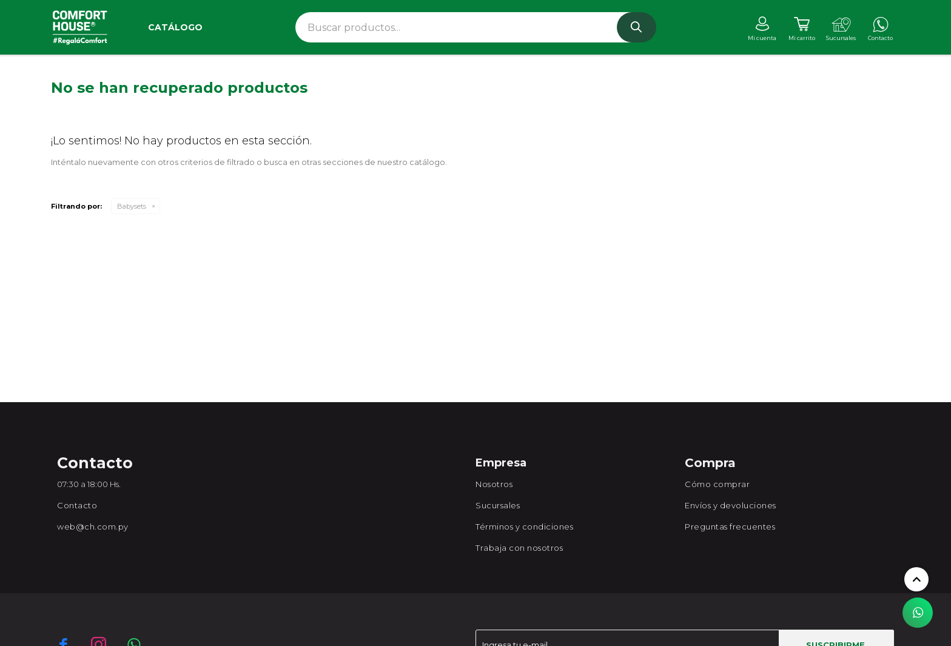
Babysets (131, 206)
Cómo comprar (717, 484)
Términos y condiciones (524, 526)
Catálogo (175, 27)
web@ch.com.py (93, 526)
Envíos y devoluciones (730, 505)
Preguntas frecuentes (730, 526)
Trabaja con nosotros (519, 548)
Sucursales (498, 505)
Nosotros (494, 484)
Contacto (77, 505)
